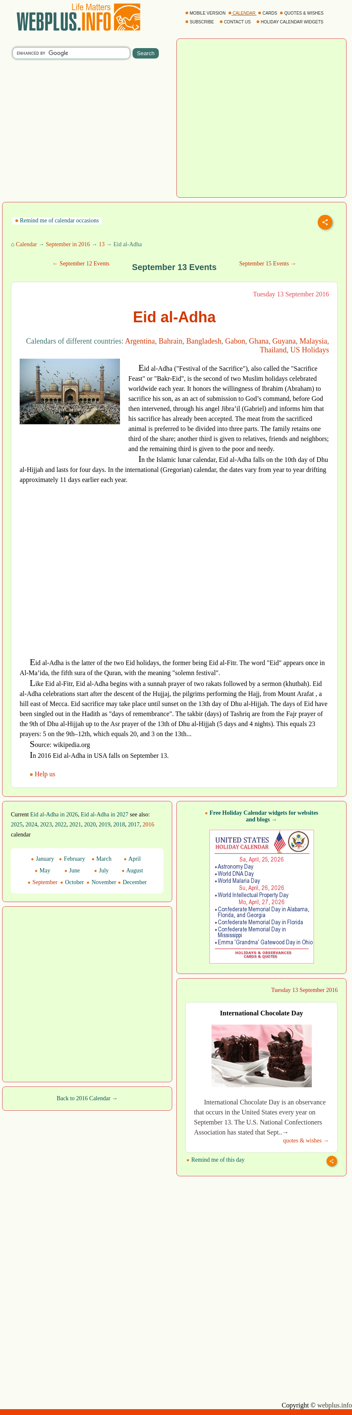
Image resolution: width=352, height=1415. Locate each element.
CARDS (268, 13)
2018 (119, 824)
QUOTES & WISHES (302, 13)
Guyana (284, 341)
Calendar (26, 244)
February (72, 859)
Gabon (235, 341)
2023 (46, 824)
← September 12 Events (80, 263)
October (72, 882)
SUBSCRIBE (200, 22)
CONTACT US (235, 22)
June (72, 870)
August (132, 870)
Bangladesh (204, 341)
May (42, 870)
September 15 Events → (267, 263)
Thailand (273, 350)
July (101, 870)
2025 (17, 824)
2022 (60, 824)
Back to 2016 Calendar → (86, 1098)
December (132, 882)
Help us (43, 774)
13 (102, 244)
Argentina (140, 341)
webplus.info (334, 1405)
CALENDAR (242, 13)
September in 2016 (68, 244)
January (42, 859)
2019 (104, 824)
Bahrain (171, 341)
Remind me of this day (215, 1160)
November (101, 882)
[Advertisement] (68, 442)
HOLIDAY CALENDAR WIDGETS (290, 22)
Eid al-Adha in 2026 (54, 814)
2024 (31, 824)
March (102, 859)
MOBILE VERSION (206, 13)
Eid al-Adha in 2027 (104, 814)
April (132, 859)
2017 (134, 824)
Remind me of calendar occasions (57, 220)
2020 (90, 824)
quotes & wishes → (306, 1140)
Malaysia (313, 341)
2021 (75, 824)
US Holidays (309, 350)
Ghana (259, 341)
